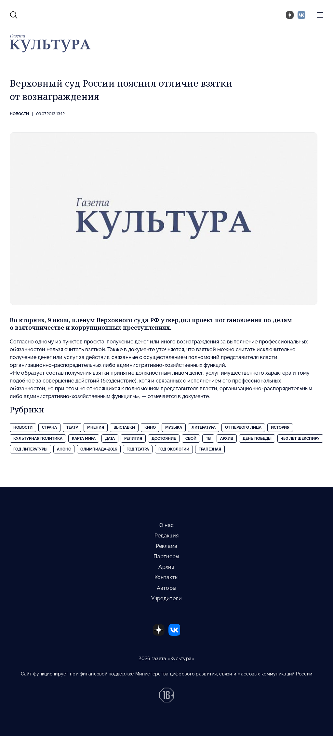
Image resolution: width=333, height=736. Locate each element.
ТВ (208, 438)
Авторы (167, 588)
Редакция (166, 536)
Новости (19, 114)
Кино (150, 427)
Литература (204, 427)
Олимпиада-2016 (98, 449)
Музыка (173, 427)
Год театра (138, 449)
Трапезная (210, 449)
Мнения (95, 427)
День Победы (257, 438)
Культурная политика (37, 438)
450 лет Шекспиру (300, 438)
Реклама (167, 546)
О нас (166, 525)
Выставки (124, 427)
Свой (190, 438)
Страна (49, 427)
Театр (72, 427)
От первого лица (243, 427)
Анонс (64, 449)
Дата (110, 438)
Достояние (164, 438)
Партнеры (166, 556)
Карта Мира (84, 438)
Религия (133, 438)
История (280, 427)
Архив (226, 438)
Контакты (166, 577)
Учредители (166, 598)
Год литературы (30, 449)
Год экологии (173, 449)
